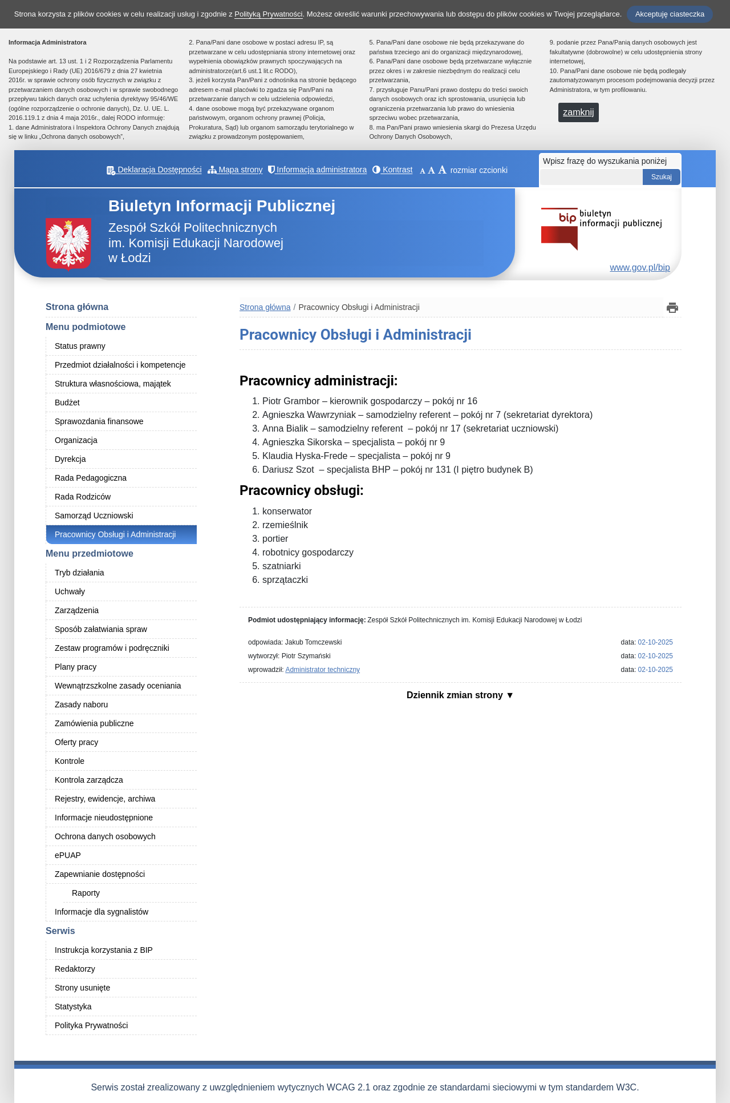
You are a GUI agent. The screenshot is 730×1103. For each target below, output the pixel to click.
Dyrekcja (70, 459)
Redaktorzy (75, 968)
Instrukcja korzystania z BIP (104, 950)
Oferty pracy (76, 742)
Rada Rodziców (83, 496)
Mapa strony (242, 170)
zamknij (578, 112)
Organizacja (76, 440)
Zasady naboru (81, 704)
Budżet (67, 402)
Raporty (86, 892)
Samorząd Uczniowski (94, 515)
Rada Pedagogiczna (91, 477)
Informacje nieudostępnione (104, 817)
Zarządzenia (77, 610)
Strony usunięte (82, 987)
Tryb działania (79, 572)
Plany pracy (75, 666)
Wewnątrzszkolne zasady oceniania (118, 685)
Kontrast (400, 170)
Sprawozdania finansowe (99, 421)
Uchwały (70, 591)
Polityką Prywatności (268, 14)
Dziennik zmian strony (456, 695)
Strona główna (77, 307)
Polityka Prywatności (91, 1025)
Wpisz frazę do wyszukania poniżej (605, 161)
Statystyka (73, 1006)
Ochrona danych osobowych (105, 836)
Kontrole (69, 761)
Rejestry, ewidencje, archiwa (105, 798)
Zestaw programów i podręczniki (112, 648)
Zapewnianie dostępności (100, 874)
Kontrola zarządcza (89, 779)
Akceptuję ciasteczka (669, 14)
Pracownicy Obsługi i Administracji (115, 534)
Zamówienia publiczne (94, 723)
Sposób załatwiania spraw (101, 629)
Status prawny (80, 346)
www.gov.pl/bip (640, 267)
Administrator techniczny (322, 670)
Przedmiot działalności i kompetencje (120, 364)
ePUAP (68, 855)
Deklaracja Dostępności (161, 170)
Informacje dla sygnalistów (101, 911)
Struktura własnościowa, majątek (113, 383)
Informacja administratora (325, 170)
